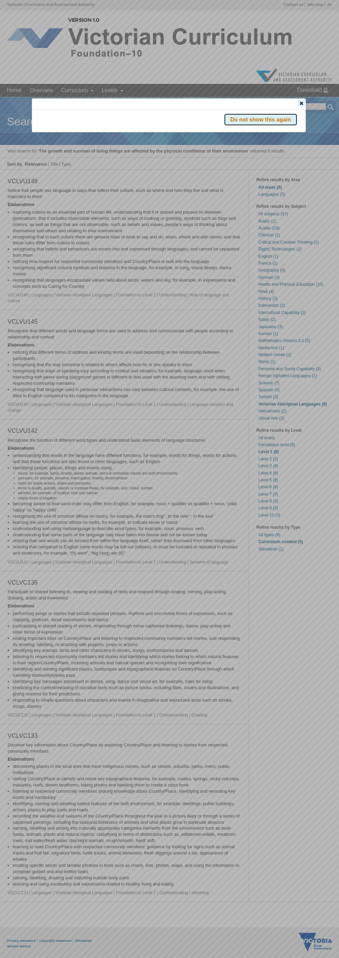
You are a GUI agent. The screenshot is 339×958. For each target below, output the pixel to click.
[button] (301, 103)
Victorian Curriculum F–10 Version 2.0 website (112, 142)
